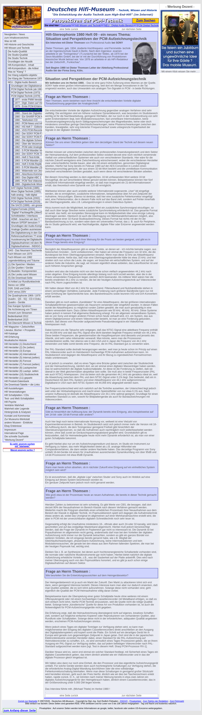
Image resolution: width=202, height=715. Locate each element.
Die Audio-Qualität (17, 51)
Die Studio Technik (17, 58)
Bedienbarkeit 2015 (18, 319)
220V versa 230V (17, 291)
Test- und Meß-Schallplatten (19, 398)
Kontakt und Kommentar (17, 415)
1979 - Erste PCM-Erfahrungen (31, 106)
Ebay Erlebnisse (13, 426)
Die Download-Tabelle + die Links (22, 384)
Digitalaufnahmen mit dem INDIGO (29, 243)
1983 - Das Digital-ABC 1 (28, 177)
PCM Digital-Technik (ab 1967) (27, 89)
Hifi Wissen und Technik (17, 48)
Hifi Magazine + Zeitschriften (19, 326)
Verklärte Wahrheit (14, 405)
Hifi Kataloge (11, 333)
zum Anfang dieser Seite (20, 710)
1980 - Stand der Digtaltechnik (31, 113)
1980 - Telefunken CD (26, 120)
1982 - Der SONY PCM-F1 (29, 133)
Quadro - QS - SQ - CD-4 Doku (24, 299)
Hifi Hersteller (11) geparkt (18, 377)
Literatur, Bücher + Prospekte (19, 330)
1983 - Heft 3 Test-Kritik (27, 157)
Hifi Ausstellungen (13, 388)
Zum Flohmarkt (177, 701)
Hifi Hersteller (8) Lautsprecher (20, 367)
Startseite (66, 25)
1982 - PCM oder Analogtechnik (31, 147)
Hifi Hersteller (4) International (20, 354)
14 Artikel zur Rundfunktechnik (24, 281)
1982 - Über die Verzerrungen (30, 143)
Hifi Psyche (10, 402)
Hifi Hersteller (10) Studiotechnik (21, 374)
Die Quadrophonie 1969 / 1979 (24, 295)
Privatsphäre (135, 701)
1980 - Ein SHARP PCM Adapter (32, 116)
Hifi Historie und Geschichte (19, 44)
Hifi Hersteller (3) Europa (17, 350)
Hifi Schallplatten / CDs (16, 395)
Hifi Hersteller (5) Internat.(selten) (22, 357)
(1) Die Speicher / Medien (21, 264)
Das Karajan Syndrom (19, 306)
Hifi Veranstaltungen (15, 391)
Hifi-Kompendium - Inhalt (21, 65)
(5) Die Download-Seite (20, 277)
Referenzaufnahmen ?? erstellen (28, 236)
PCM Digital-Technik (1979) (25, 96)
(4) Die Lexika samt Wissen (22, 274)
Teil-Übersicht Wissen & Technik (25, 323)
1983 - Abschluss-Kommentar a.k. (32, 174)
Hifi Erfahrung (11, 337)
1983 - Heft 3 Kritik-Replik (28, 164)
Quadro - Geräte (16, 302)
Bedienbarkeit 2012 (18, 316)
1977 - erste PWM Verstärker (30, 99)
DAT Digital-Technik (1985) (25, 188)
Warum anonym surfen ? (22, 450)
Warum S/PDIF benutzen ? (25, 222)
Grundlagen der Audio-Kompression (30, 226)
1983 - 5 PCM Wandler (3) (28, 167)
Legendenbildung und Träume (23, 260)
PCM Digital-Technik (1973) (25, 92)
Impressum (10, 429)
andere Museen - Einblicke (18, 422)
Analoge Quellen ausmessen (26, 229)
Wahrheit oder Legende (16, 408)
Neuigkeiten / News (14, 34)
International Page (14, 433)
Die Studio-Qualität (18, 54)
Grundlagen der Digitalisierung (27, 85)
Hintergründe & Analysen (17, 412)
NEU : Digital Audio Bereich (22, 82)
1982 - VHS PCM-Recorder (29, 130)
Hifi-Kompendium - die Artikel (23, 68)
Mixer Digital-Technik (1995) (26, 191)
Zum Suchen (145, 20)
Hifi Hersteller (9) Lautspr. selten (21, 371)
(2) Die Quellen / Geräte (20, 267)
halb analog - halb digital (24, 194)
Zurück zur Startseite (27, 701)
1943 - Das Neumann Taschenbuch (26, 250)
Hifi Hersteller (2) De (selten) (19, 347)
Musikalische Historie (15, 340)
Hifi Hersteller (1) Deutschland (20, 344)
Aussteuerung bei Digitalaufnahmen (30, 239)
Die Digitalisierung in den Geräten (29, 232)
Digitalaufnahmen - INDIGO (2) (27, 246)
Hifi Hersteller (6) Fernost (17, 361)
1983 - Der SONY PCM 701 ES (31, 153)
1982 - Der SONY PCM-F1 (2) (30, 137)
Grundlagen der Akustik (20, 61)
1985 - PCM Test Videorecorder (31, 180)
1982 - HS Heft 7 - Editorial (29, 126)
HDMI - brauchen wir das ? (25, 219)
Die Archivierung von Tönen (22, 309)
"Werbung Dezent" (14, 440)
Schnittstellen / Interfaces (24, 215)
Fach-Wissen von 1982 (20, 257)
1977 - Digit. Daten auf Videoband (32, 103)
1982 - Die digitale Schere (28, 140)
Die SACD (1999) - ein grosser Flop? (30, 205)
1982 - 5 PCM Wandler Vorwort (31, 150)
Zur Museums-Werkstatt (17, 419)
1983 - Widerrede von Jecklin (30, 170)
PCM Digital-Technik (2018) (25, 201)
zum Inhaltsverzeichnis (16, 37)
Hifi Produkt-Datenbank (16, 381)
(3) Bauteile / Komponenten (22, 271)
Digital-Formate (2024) (23, 209)
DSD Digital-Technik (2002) (25, 198)
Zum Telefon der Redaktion (155, 701)
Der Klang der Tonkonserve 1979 (25, 78)
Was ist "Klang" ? (17, 71)
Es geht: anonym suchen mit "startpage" (22, 445)
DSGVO (124, 701)
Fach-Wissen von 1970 (20, 253)
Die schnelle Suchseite (16, 436)
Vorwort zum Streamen (20, 312)
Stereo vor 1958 (16, 285)
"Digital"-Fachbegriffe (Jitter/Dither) (29, 212)
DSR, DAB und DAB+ (19, 288)
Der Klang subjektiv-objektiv (22, 75)
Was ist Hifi (10, 41)
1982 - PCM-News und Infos (30, 123)
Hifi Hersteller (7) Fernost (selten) (22, 364)
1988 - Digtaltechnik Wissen (29, 184)
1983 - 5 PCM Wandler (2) (28, 160)
